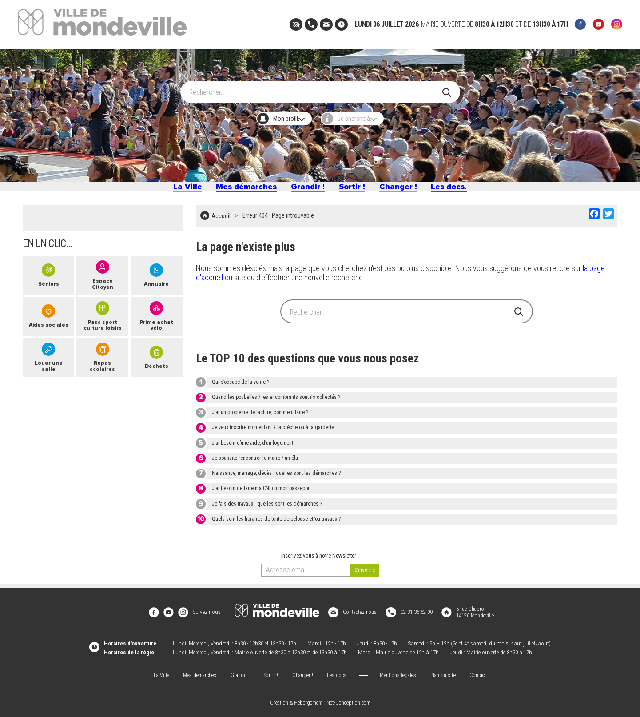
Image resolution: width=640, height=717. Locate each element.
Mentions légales (399, 671)
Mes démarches (233, 190)
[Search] (315, 87)
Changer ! (411, 190)
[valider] (365, 574)
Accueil (221, 222)
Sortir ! (357, 190)
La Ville (163, 190)
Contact (484, 671)
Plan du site (447, 671)
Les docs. (471, 190)
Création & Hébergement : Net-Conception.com (320, 700)
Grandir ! (306, 190)
